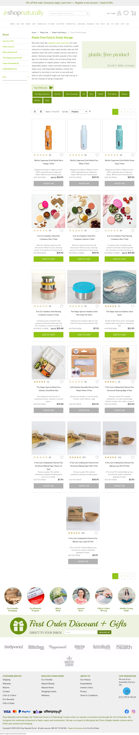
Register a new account (86, 2)
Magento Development (76, 728)
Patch (47, 100)
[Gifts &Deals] (58, 595)
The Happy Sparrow (42, 94)
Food (97, 24)
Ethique (124, 94)
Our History (85, 679)
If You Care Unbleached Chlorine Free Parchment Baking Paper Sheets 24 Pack (48, 465)
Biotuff (100, 94)
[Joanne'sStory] (81, 595)
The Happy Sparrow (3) (12, 57)
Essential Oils (42, 24)
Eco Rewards (8, 699)
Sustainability (86, 683)
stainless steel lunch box (58, 42)
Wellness (45, 695)
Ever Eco (57, 94)
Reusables (90, 24)
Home (34, 32)
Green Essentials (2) (11, 63)
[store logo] (23, 13)
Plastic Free (60, 24)
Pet (112, 24)
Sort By (65, 112)
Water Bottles (70, 24)
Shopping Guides (48, 691)
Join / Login (111, 13)
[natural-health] (102, 647)
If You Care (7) (8, 46)
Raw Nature (112, 94)
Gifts (122, 24)
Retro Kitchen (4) (10, 52)
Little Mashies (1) (10, 69)
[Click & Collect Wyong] (103, 595)
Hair (18, 24)
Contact (6, 691)
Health (103, 24)
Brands (12, 24)
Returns (6, 687)
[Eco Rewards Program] (35, 595)
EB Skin (37, 100)
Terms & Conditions (89, 695)
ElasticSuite (22, 734)
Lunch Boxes (81, 24)
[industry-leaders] (69, 661)
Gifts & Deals (8, 703)
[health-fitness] (36, 647)
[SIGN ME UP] (104, 632)
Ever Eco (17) (8, 41)
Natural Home (47, 687)
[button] (61, 154)
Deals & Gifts (106, 2)
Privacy (83, 691)
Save (127, 24)
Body (34, 24)
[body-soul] (14, 647)
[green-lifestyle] (80, 647)
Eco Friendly (46, 679)
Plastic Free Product (59, 32)
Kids (108, 24)
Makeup (28, 24)
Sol (84, 94)
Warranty (7, 683)
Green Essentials (72, 94)
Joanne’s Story (86, 687)
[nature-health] (124, 647)
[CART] (133, 13)
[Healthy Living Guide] (126, 595)
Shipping (6, 679)
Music (117, 24)
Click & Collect (9, 695)
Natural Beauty (48, 683)
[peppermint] (58, 647)
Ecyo (91, 94)
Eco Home (51, 24)
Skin (22, 24)
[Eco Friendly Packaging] (12, 595)
